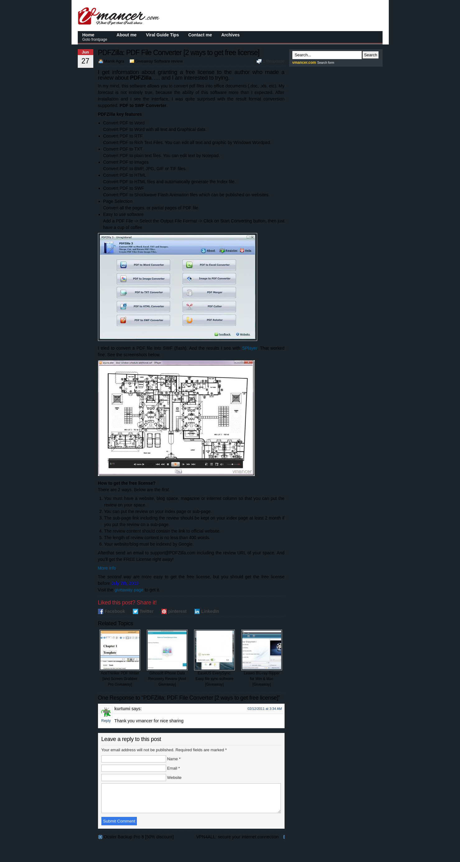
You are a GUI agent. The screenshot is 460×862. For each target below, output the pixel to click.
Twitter (147, 611)
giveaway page (128, 589)
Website (174, 777)
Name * (173, 759)
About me (127, 34)
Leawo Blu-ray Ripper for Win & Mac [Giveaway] (261, 658)
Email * (173, 768)
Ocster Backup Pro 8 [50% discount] (139, 842)
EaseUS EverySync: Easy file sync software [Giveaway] (214, 658)
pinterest (177, 611)
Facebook (115, 611)
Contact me (200, 34)
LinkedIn (210, 611)
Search (370, 55)
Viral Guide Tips (162, 34)
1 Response (273, 61)
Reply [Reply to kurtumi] (106, 721)
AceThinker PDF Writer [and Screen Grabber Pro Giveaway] (120, 658)
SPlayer (249, 348)
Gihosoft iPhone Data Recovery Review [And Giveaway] (167, 658)
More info (107, 568)
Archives (230, 34)
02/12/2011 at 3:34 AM (265, 709)
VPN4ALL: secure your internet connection (237, 842)
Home (94, 37)
